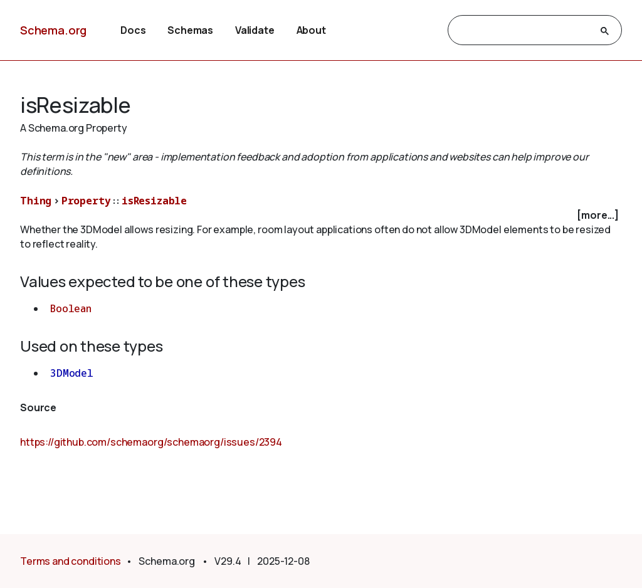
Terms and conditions (70, 561)
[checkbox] (321, 215)
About (311, 30)
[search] (523, 30)
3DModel (71, 373)
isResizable (154, 200)
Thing (35, 200)
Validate (255, 30)
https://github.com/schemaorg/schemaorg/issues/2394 (151, 442)
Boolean (71, 308)
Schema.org (53, 30)
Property (86, 200)
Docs (132, 30)
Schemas (190, 30)
